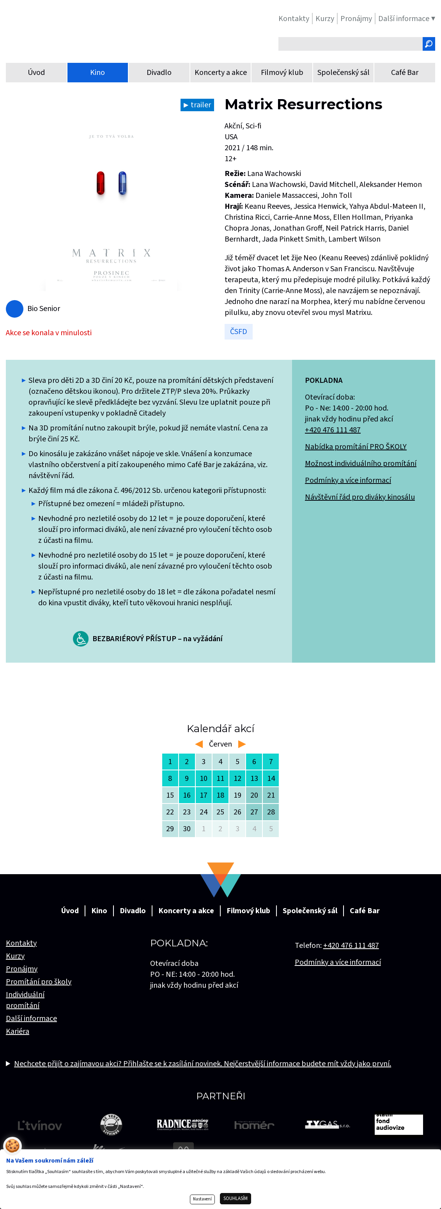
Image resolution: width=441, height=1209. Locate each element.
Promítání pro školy (38, 981)
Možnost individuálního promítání (360, 463)
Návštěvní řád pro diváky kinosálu (360, 497)
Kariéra (17, 1031)
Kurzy (15, 956)
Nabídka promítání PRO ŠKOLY (356, 446)
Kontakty (21, 943)
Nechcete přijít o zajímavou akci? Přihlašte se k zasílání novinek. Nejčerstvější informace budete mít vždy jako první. (202, 1063)
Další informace (31, 1018)
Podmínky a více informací (348, 480)
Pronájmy (21, 969)
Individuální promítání (25, 1000)
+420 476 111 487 (333, 430)
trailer (201, 105)
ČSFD (238, 331)
